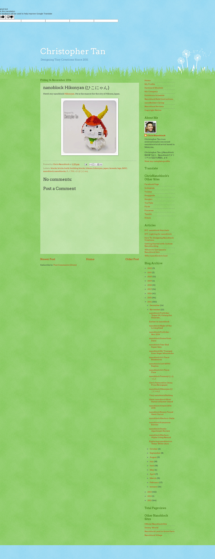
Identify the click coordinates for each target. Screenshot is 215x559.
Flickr (147, 206)
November (155, 309)
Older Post (132, 259)
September (155, 453)
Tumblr (148, 214)
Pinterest (149, 210)
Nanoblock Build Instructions (159, 99)
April (152, 474)
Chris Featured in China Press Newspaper (160, 384)
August (153, 457)
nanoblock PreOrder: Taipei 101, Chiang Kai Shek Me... (160, 315)
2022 (149, 268)
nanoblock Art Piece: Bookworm (159, 358)
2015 (149, 298)
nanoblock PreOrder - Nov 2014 (159, 333)
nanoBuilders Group (154, 103)
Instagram (150, 188)
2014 (149, 302)
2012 (149, 496)
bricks (61, 168)
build (66, 168)
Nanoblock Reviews (154, 106)
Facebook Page (152, 184)
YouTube (149, 203)
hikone (89, 168)
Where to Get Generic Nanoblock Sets (155, 251)
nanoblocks (60, 171)
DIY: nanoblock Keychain (157, 230)
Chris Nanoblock (156, 135)
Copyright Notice (153, 110)
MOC (124, 168)
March (153, 478)
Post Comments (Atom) (65, 265)
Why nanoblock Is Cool (156, 256)
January (154, 487)
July (152, 461)
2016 (149, 293)
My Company (151, 91)
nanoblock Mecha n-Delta (161, 418)
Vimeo (148, 218)
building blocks (77, 168)
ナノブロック (72, 171)
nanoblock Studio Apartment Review (159, 430)
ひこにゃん (83, 171)
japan (106, 168)
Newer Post (47, 259)
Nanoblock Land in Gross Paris (159, 531)
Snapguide (150, 195)
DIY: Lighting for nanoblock (158, 234)
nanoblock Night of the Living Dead (160, 327)
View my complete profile (157, 161)
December (155, 305)
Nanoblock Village (153, 535)
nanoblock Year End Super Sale (159, 346)
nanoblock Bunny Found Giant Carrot (161, 413)
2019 (149, 281)
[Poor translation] (10, 17)
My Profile (150, 84)
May (152, 470)
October (154, 449)
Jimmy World (151, 528)
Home (90, 259)
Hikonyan (69, 94)
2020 (149, 276)
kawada (113, 168)
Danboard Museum (154, 88)
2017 (149, 289)
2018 (149, 285)
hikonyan (98, 168)
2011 (149, 500)
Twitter (148, 192)
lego (119, 168)
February (154, 482)
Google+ (149, 199)
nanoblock (48, 171)
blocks (54, 168)
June (152, 465)
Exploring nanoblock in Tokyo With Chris (160, 442)
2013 (149, 492)
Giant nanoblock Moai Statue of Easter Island (161, 400)
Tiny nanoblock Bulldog (161, 395)
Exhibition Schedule (154, 95)
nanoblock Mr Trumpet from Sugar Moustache (161, 352)
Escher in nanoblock (159, 322)
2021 (149, 272)
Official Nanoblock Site (156, 524)
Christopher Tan (73, 51)
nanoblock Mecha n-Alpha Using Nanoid (160, 436)
